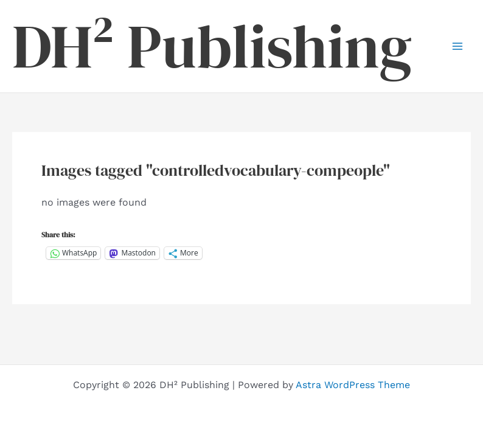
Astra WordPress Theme (353, 385)
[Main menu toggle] (457, 46)
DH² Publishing (212, 46)
